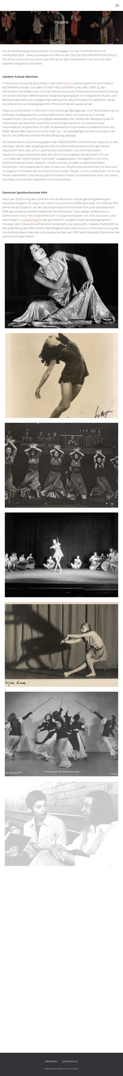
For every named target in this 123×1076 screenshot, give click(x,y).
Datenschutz (70, 1061)
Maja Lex (68, 83)
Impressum (51, 1061)
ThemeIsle (73, 1068)
